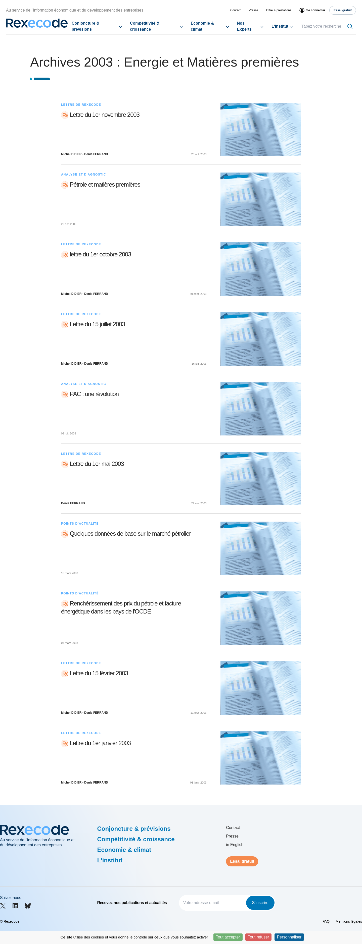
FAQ (326, 921)
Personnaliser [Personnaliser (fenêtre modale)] (289, 937)
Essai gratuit (242, 861)
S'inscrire (260, 903)
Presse (253, 10)
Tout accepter (228, 937)
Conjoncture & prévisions (85, 26)
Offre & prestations (278, 10)
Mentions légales (349, 921)
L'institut (280, 26)
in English (234, 845)
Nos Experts (244, 26)
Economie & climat (202, 26)
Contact (235, 10)
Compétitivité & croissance (144, 26)
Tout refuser (258, 937)
